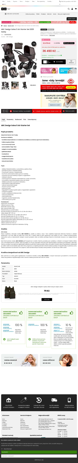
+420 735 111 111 (61, 423)
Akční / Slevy (71, 19)
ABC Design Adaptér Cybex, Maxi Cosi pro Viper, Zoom (47, 286)
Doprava (15, 1)
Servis (21, 1)
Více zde (47, 299)
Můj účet (22, 420)
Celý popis (52, 35)
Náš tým (49, 14)
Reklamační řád (6, 428)
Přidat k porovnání (47, 76)
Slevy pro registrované (64, 14)
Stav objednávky (41, 1)
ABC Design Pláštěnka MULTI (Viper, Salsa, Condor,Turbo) (47, 423)
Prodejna (27, 1)
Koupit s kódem (68, 43)
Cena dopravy (35, 119)
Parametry (10, 119)
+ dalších (33, 85)
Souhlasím (5, 452)
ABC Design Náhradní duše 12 (45, 418)
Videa (33, 1)
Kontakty (49, 1)
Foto (26, 119)
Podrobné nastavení (8, 456)
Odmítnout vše (39, 460)
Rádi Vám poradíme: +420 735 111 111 (67, 3)
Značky (8, 1)
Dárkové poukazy (30, 14)
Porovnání (22, 423)
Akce (3, 1)
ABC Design (9, 37)
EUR (4, 4)
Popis (3, 119)
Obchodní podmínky (7, 426)
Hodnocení (19, 119)
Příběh (38, 14)
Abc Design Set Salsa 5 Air (44, 428)
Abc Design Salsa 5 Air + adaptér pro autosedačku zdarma (46, 420)
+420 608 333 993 (62, 425)
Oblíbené (22, 421)
